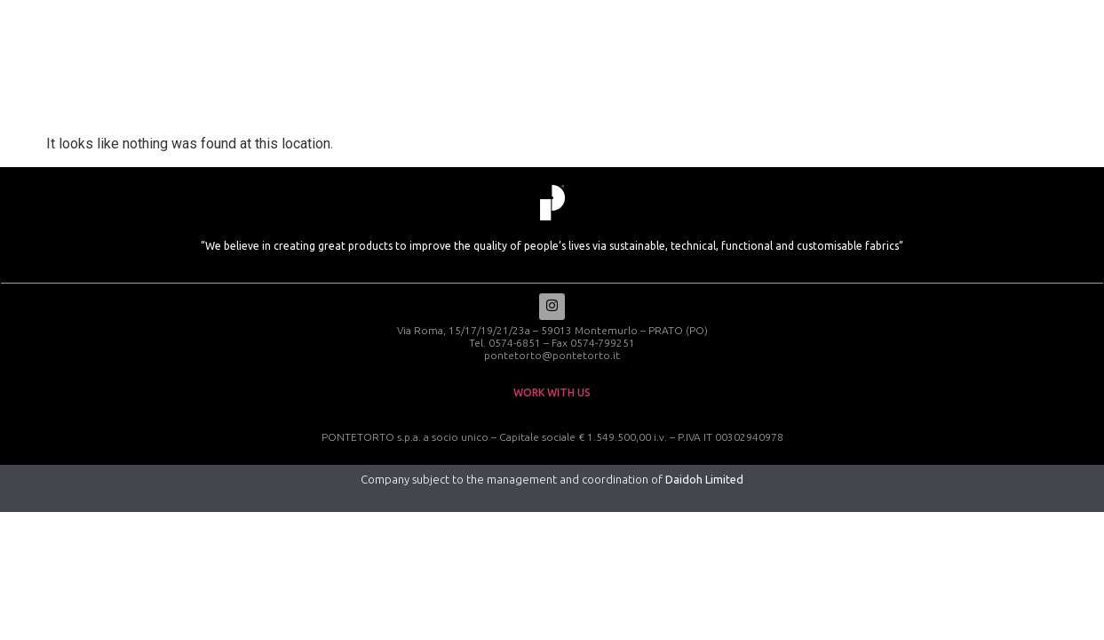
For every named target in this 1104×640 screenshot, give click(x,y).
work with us (552, 394)
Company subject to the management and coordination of (552, 481)
